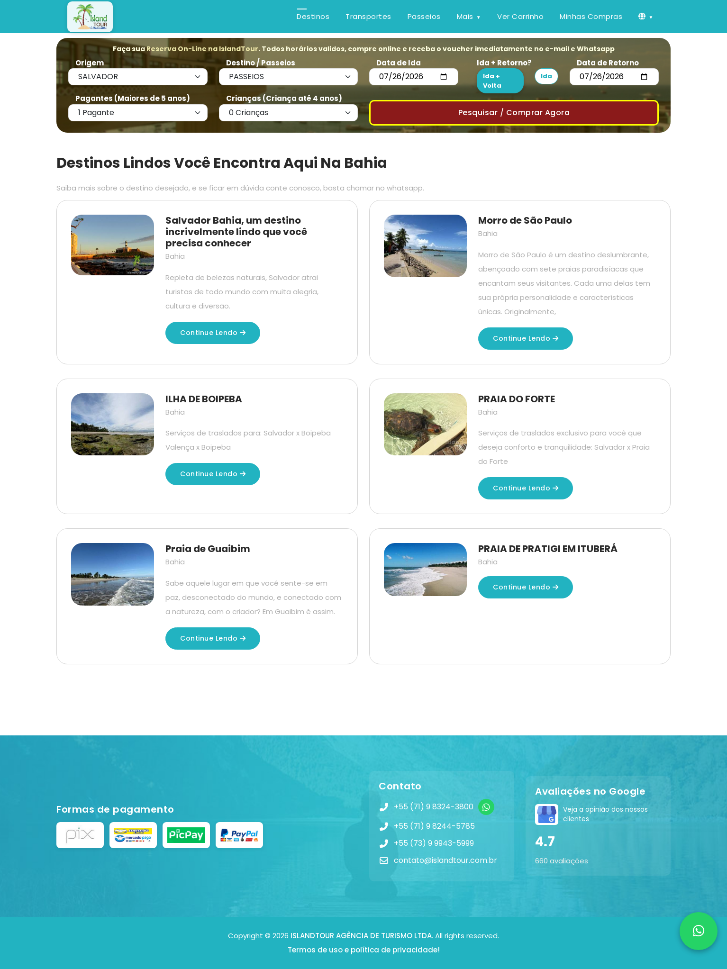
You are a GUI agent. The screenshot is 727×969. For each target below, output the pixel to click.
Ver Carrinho (520, 16)
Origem (89, 63)
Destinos (313, 16)
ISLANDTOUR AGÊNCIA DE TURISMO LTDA (361, 936)
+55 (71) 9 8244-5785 (434, 826)
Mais (465, 16)
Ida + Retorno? (504, 63)
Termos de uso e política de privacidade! (364, 950)
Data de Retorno (608, 63)
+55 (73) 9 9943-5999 (434, 843)
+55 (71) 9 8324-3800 (433, 806)
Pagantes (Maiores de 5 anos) (132, 98)
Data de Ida (398, 63)
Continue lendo (212, 332)
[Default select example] (138, 76)
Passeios (424, 16)
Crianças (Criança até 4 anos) (284, 98)
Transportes (368, 16)
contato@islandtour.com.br (445, 860)
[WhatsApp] (486, 807)
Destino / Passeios (260, 63)
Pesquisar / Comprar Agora (514, 112)
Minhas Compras (591, 16)
